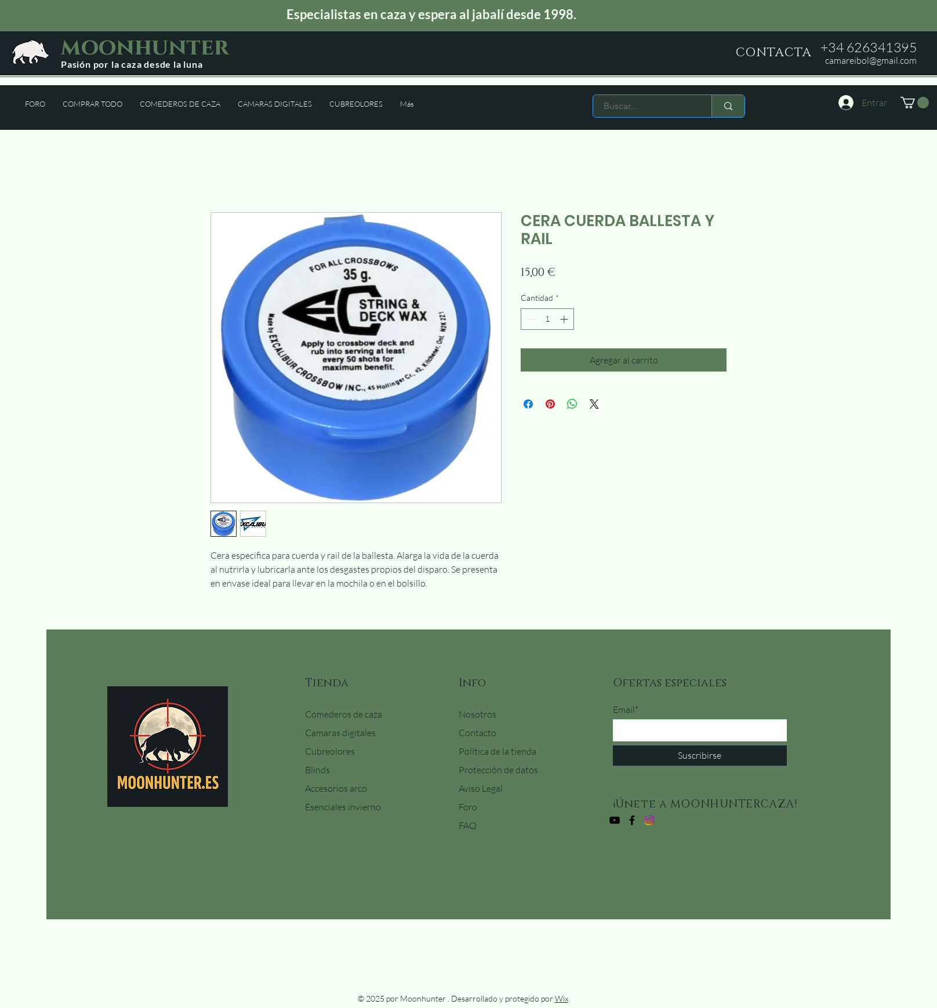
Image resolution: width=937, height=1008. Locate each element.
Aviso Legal (481, 788)
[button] (914, 102)
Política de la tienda (497, 751)
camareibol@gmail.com (871, 60)
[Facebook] (632, 820)
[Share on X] (594, 404)
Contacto (477, 732)
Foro (468, 807)
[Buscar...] (645, 106)
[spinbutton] (547, 319)
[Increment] (565, 319)
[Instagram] (649, 820)
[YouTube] (614, 820)
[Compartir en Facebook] (528, 404)
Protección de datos (498, 770)
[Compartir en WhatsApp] (572, 404)
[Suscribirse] (700, 755)
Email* (625, 709)
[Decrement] (529, 319)
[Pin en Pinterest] (550, 404)
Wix (561, 998)
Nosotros (477, 714)
